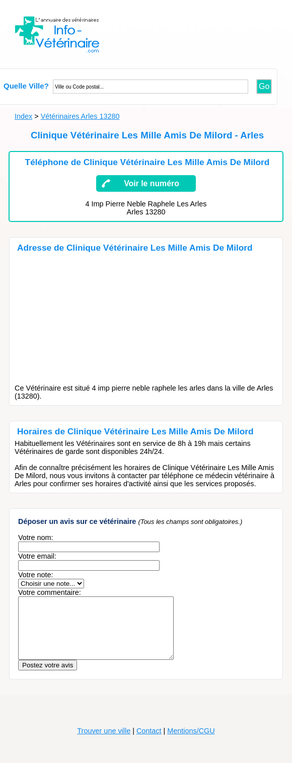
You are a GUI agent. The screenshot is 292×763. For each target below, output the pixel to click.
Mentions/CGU (190, 743)
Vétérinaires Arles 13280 (80, 116)
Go (264, 86)
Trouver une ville (103, 743)
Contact (149, 743)
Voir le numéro (151, 183)
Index (23, 116)
